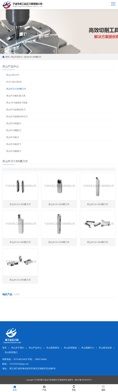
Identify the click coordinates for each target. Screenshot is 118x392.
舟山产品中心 (16, 57)
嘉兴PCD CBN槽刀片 (57, 302)
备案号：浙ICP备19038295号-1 (79, 380)
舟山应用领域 (70, 348)
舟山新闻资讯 (52, 348)
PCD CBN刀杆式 (14, 82)
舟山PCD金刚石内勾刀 (17, 116)
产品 (44, 388)
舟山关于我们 (17, 348)
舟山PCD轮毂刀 (13, 123)
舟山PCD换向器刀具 (15, 96)
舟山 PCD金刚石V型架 (17, 103)
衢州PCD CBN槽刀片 (35, 308)
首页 (7, 57)
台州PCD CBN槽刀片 (80, 308)
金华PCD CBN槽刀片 (12, 308)
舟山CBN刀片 (12, 75)
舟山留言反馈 (105, 348)
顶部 (103, 388)
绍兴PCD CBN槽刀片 (102, 302)
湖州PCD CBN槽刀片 (80, 302)
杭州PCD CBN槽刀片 (12, 302)
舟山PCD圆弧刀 (13, 151)
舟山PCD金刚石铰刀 (15, 109)
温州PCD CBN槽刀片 (35, 302)
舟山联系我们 (11, 352)
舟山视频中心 (87, 348)
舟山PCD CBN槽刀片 (32, 57)
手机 (74, 388)
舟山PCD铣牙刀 (13, 144)
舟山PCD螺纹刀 (13, 130)
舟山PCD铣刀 (12, 137)
